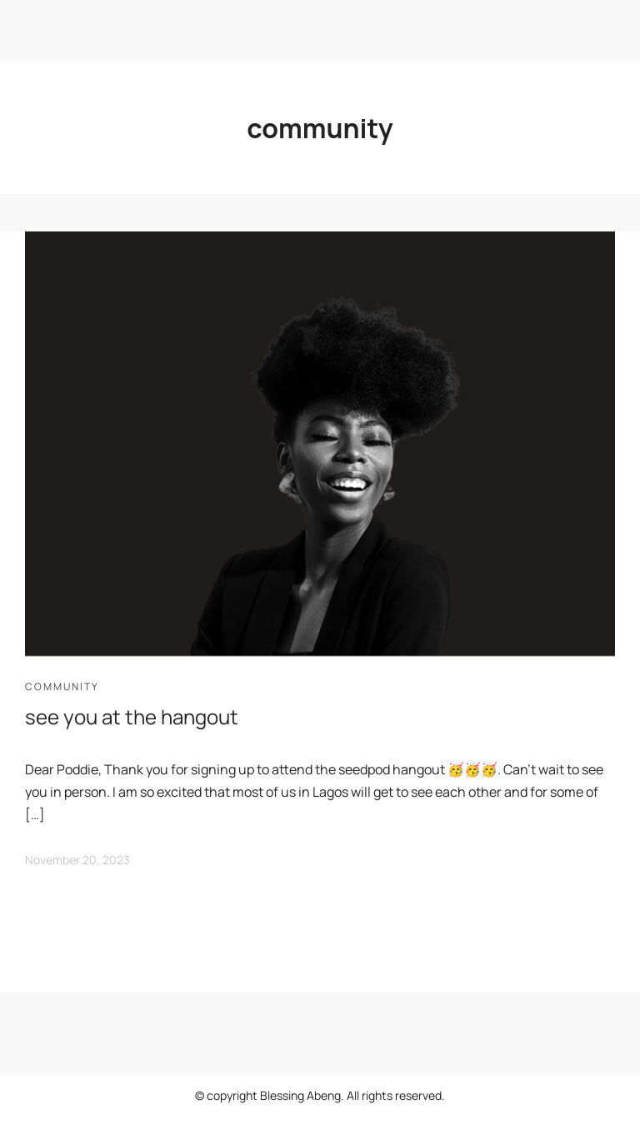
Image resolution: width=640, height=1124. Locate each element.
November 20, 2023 (77, 860)
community (62, 686)
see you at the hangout (131, 716)
